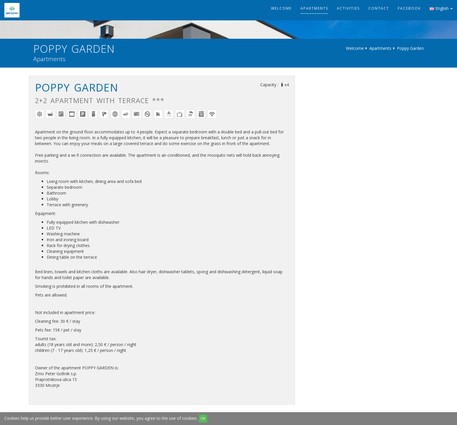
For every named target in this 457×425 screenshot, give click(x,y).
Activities (348, 8)
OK (203, 418)
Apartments (314, 8)
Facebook (409, 8)
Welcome (281, 8)
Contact (378, 8)
